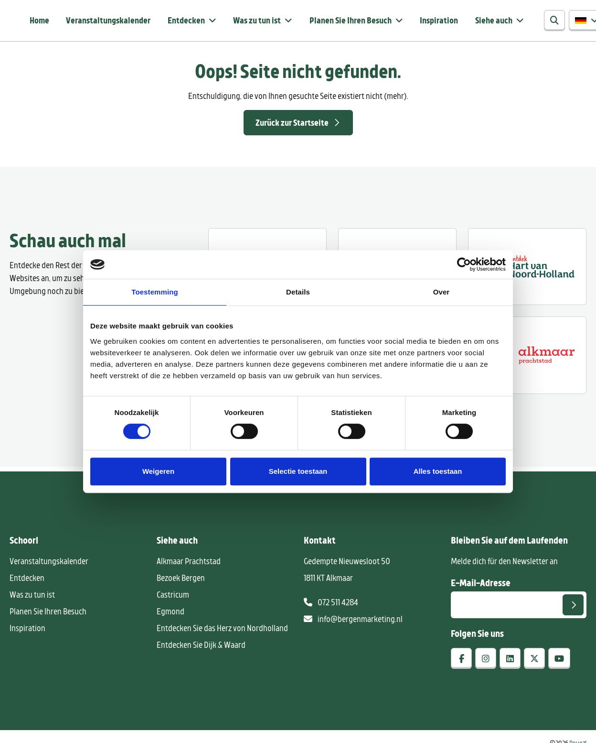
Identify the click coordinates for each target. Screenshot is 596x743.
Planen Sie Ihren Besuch (339, 21)
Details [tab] (298, 292)
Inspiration (425, 21)
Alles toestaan (438, 471)
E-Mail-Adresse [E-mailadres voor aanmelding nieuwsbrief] (481, 584)
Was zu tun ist (250, 21)
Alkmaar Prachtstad (189, 563)
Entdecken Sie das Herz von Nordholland (222, 630)
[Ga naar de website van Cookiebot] (464, 264)
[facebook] (461, 660)
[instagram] (485, 660)
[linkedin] (510, 660)
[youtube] (559, 660)
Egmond (170, 613)
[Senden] (573, 607)
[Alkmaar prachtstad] (527, 357)
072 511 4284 (331, 604)
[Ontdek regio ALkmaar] (527, 268)
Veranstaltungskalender (106, 21)
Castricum (173, 596)
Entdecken (182, 21)
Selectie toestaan (298, 471)
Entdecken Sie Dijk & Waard (201, 647)
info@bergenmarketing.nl (353, 621)
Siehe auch (478, 21)
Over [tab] (441, 292)
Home (38, 21)
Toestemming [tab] (154, 292)
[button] (568, 22)
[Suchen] (535, 22)
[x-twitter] (534, 660)
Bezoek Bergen (181, 580)
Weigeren (158, 471)
